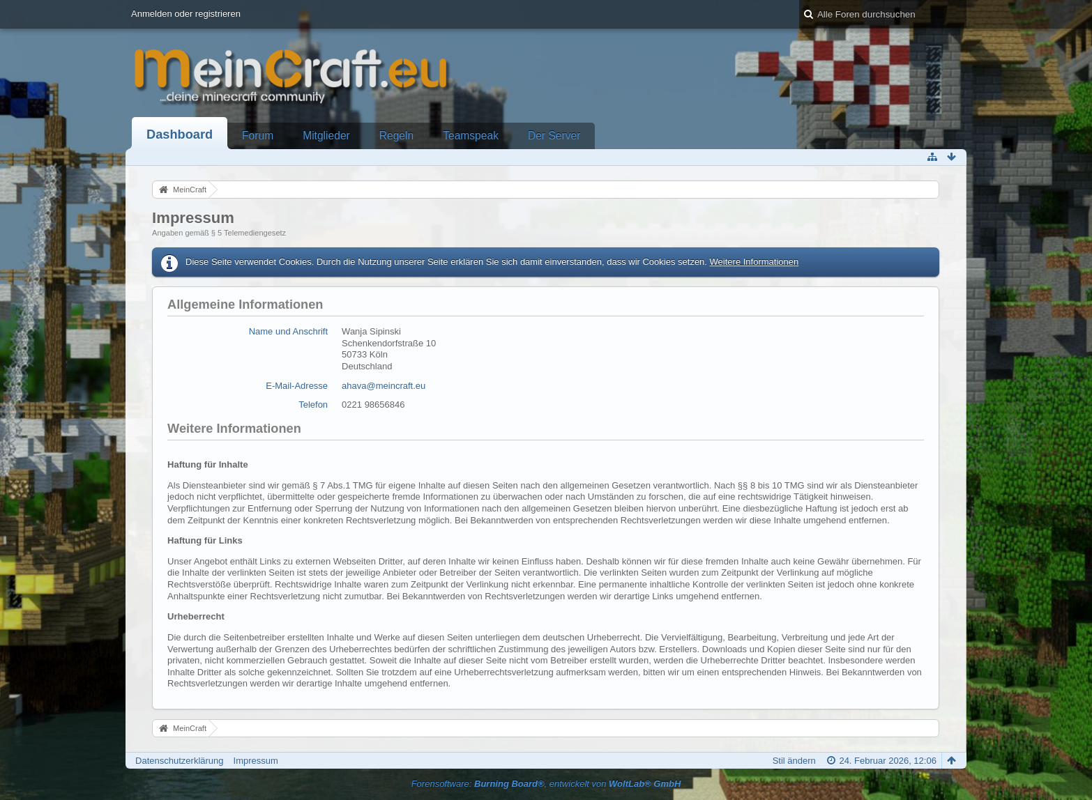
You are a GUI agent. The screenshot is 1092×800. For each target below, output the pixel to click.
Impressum (256, 760)
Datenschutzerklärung (179, 760)
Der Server (554, 135)
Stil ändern (794, 760)
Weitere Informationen (754, 261)
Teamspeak (471, 135)
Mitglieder (326, 135)
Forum (257, 135)
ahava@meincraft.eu (383, 385)
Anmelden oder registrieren (186, 13)
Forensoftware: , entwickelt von (546, 783)
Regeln (396, 135)
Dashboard (179, 134)
